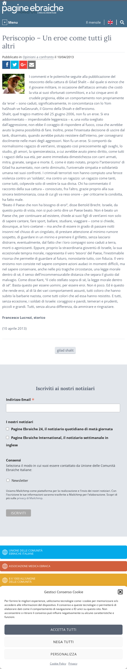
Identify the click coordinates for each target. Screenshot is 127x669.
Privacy (72, 663)
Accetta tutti (63, 629)
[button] (120, 592)
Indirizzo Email (20, 400)
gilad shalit (65, 350)
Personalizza (64, 654)
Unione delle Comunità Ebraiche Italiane (26, 552)
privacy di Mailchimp (29, 498)
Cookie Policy (58, 663)
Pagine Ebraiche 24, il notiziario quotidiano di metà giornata (62, 429)
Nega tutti (63, 642)
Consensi (13, 460)
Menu (13, 22)
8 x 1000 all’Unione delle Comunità (22, 580)
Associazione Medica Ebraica (29, 566)
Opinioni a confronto (38, 57)
